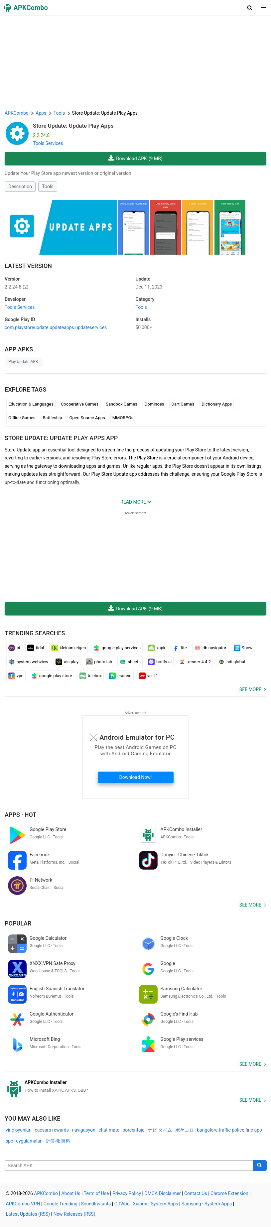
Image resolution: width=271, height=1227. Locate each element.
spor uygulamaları (24, 1141)
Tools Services (48, 143)
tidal (35, 648)
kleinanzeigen (68, 648)
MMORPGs (122, 417)
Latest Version (28, 265)
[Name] (129, 1165)
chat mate (108, 1130)
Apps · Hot (21, 814)
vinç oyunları (19, 1130)
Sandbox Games (121, 404)
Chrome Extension (229, 1193)
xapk (156, 648)
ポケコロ (184, 1130)
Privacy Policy (126, 1193)
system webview (28, 662)
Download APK (135, 158)
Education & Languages (31, 404)
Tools (47, 186)
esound (120, 676)
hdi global (231, 662)
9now (243, 648)
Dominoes (154, 404)
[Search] (260, 1165)
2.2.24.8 (16, 287)
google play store (51, 676)
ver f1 (148, 676)
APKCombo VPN (23, 1203)
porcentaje (133, 1130)
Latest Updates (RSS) (28, 1214)
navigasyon (83, 1130)
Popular (18, 923)
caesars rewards (52, 1130)
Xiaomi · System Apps (155, 1203)
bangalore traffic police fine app (229, 1130)
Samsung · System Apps (207, 1203)
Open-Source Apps (87, 417)
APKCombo (17, 113)
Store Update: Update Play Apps (73, 125)
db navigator (210, 648)
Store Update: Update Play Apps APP (61, 437)
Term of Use (96, 1193)
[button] (250, 7)
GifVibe (121, 1203)
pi (14, 648)
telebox (90, 676)
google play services (117, 648)
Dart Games (182, 404)
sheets (130, 662)
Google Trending (60, 1203)
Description (20, 186)
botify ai (160, 662)
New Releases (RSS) (74, 1214)
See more (250, 689)
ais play (67, 662)
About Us (70, 1193)
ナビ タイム (160, 1130)
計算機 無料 (58, 1141)
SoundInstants (96, 1203)
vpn (16, 676)
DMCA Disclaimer (162, 1193)
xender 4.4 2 (195, 662)
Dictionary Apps (217, 404)
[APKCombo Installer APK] (135, 1086)
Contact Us (195, 1193)
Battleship (52, 417)
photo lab (99, 662)
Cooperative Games (79, 404)
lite (180, 648)
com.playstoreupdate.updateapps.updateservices (56, 327)
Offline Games (21, 417)
